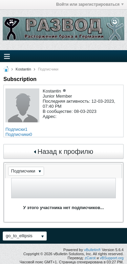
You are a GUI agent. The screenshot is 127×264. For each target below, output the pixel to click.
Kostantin (23, 69)
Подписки (15, 129)
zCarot (90, 258)
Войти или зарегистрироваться (90, 4)
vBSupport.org (112, 258)
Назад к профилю (63, 151)
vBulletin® (92, 250)
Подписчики (17, 134)
